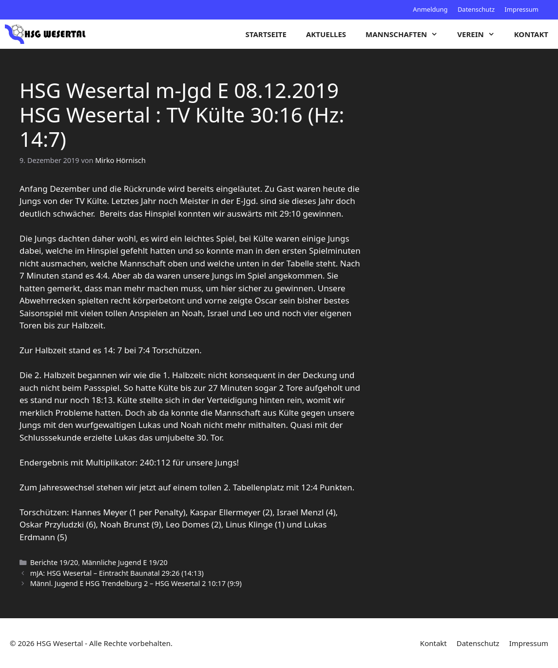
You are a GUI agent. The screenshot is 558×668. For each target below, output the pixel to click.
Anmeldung (430, 9)
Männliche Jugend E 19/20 (125, 562)
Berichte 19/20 (54, 562)
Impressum (521, 9)
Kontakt (531, 34)
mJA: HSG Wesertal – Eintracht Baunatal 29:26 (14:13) (117, 573)
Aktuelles (326, 34)
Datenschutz (476, 9)
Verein (480, 34)
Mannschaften (406, 34)
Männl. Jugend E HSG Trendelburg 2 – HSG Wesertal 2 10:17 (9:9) (136, 583)
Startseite (266, 34)
